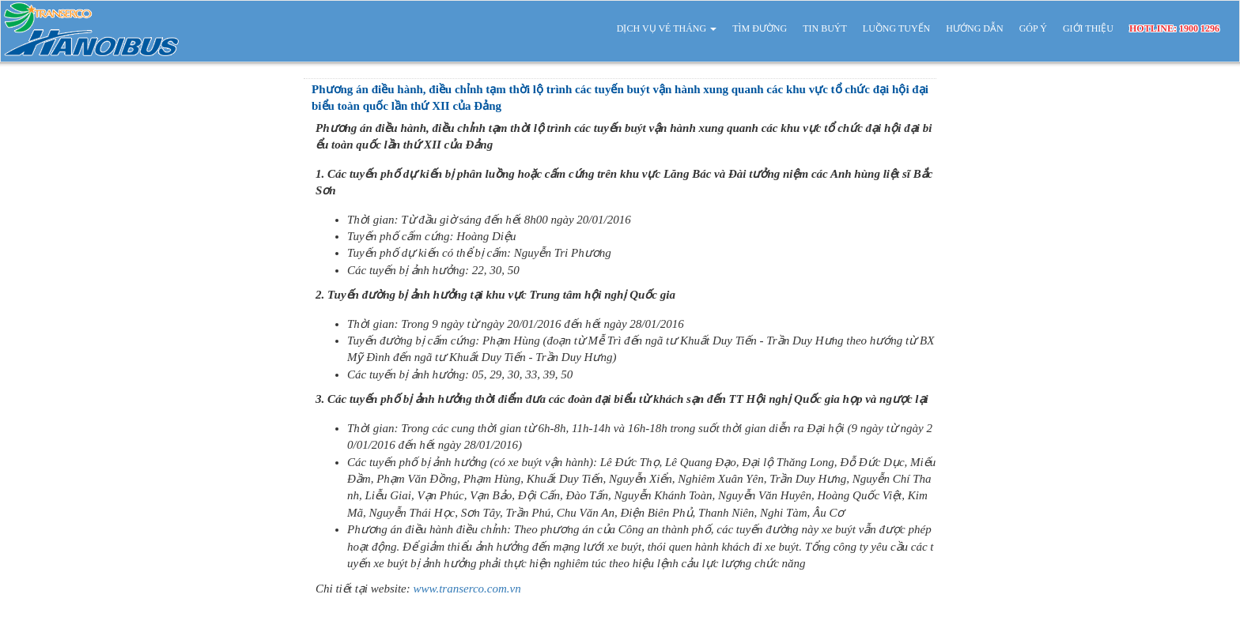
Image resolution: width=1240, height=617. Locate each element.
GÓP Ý (1033, 28)
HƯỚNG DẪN (974, 28)
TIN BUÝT (825, 28)
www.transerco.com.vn (467, 588)
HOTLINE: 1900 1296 (1174, 28)
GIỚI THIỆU (1088, 28)
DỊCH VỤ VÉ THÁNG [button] (666, 28)
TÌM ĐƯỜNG (759, 28)
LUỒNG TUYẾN (896, 28)
